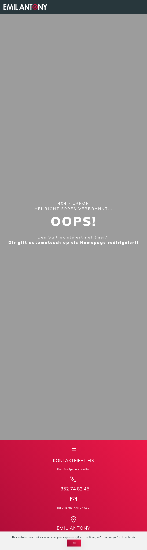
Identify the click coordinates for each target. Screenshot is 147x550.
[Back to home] (25, 7)
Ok (74, 543)
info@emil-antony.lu (73, 507)
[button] (142, 7)
